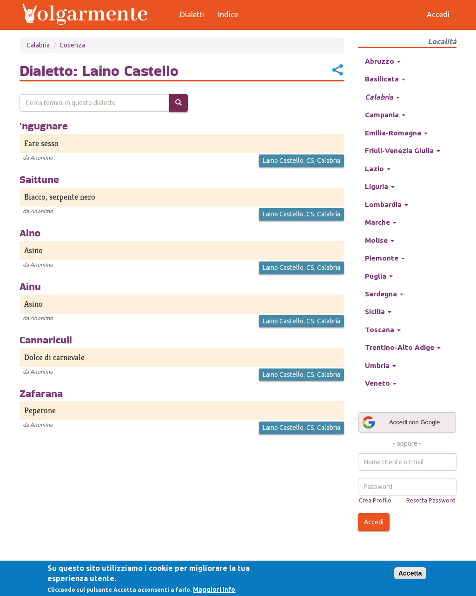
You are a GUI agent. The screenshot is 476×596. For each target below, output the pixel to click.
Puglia (379, 276)
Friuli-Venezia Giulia (402, 150)
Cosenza (72, 45)
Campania (385, 115)
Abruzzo (383, 61)
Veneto (381, 383)
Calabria (38, 45)
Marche (381, 222)
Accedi (373, 522)
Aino (30, 232)
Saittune (39, 179)
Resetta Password (431, 500)
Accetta (410, 573)
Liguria (380, 186)
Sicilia (378, 311)
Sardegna (384, 294)
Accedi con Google (400, 422)
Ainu (30, 286)
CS (310, 160)
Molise (379, 240)
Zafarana (41, 393)
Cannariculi (46, 339)
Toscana (383, 330)
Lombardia (386, 204)
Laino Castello (283, 160)
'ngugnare (44, 125)
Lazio (377, 169)
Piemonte (385, 258)
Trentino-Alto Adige (403, 347)
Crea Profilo (375, 500)
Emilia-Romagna (396, 133)
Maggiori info (214, 589)
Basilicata (385, 79)
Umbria (380, 365)
